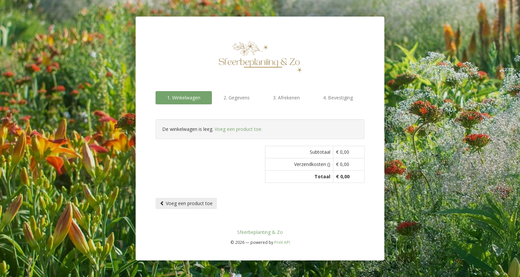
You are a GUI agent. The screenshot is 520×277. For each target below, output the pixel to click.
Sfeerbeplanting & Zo (260, 232)
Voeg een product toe (186, 203)
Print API (282, 242)
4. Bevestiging (338, 97)
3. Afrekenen (286, 97)
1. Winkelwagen (183, 97)
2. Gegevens (237, 97)
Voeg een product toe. (238, 129)
